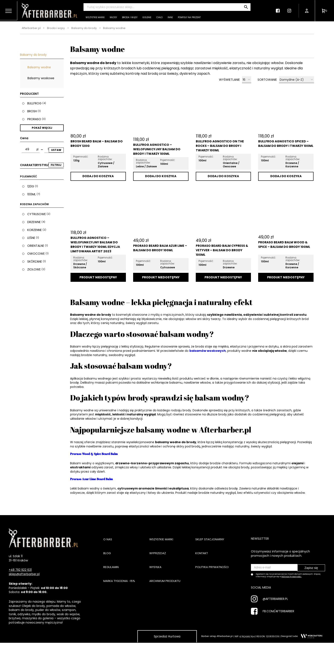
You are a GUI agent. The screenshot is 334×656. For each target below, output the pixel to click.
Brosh (32, 111)
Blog (107, 554)
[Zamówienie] (296, 79)
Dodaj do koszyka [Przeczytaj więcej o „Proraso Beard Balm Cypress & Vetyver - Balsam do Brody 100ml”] (223, 278)
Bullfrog (34, 103)
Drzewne (34, 222)
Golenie (147, 17)
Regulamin (111, 568)
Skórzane (34, 261)
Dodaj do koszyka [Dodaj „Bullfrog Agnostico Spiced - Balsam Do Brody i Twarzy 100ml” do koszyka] (286, 176)
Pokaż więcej (42, 128)
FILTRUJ (56, 165)
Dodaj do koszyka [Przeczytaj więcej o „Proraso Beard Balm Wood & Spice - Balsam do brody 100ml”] (286, 278)
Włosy (113, 17)
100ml (31, 194)
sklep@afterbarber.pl (24, 575)
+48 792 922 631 (21, 571)
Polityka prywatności (213, 568)
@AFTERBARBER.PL (275, 598)
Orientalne (35, 245)
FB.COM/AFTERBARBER (278, 611)
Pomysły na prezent (189, 17)
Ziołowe (34, 269)
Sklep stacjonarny (210, 540)
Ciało (159, 17)
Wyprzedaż (158, 554)
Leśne (31, 238)
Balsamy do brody (84, 28)
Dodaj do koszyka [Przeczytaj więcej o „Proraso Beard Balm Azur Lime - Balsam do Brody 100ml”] (161, 278)
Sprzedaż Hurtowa (167, 637)
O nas (107, 540)
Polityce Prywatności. (291, 576)
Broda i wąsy (129, 17)
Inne (170, 17)
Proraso (34, 119)
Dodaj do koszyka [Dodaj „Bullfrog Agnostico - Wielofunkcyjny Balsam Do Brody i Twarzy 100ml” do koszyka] (161, 176)
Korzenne (34, 230)
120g (30, 186)
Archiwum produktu (165, 582)
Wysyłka (156, 568)
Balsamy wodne (39, 67)
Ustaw (56, 150)
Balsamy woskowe (40, 78)
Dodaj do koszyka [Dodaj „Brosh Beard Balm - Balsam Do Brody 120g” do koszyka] (98, 176)
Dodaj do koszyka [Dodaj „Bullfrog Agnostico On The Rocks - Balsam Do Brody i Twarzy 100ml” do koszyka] (223, 176)
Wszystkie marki (95, 17)
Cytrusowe (36, 214)
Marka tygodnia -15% (120, 582)
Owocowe (36, 253)
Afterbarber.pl (31, 28)
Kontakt (202, 554)
